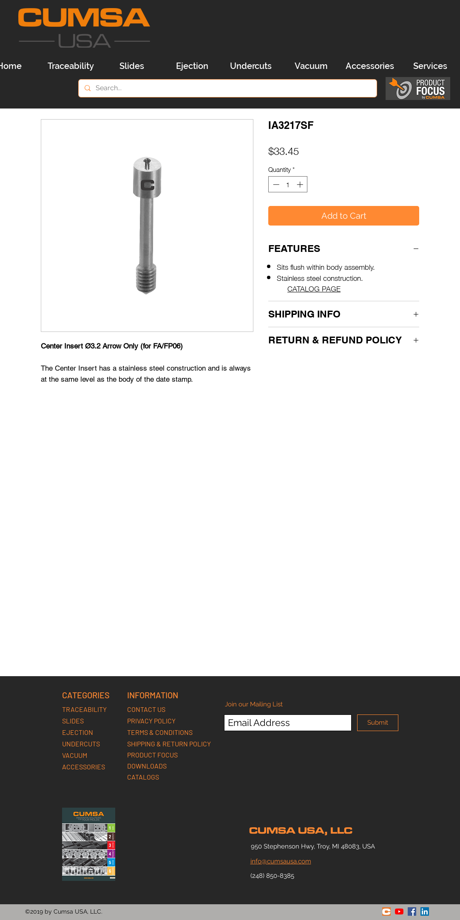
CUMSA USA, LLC (300, 830)
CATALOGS (143, 777)
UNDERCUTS (81, 744)
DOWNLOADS (147, 766)
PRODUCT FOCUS (152, 755)
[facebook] (412, 911)
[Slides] (132, 65)
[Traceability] (70, 65)
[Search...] (227, 88)
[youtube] (399, 911)
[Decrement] (275, 184)
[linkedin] (424, 911)
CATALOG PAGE (314, 288)
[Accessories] (370, 65)
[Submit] (377, 722)
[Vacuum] (311, 65)
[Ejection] (192, 65)
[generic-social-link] (386, 911)
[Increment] (301, 184)
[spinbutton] (288, 184)
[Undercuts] (251, 65)
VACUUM (74, 755)
